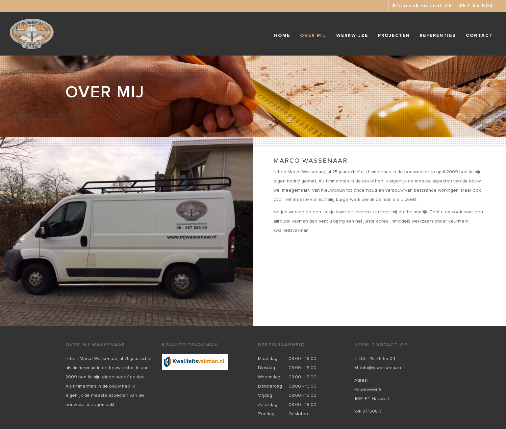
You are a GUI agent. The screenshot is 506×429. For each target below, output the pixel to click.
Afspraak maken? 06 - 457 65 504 (442, 5)
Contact (479, 35)
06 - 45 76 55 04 (377, 358)
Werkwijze (352, 35)
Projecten (394, 35)
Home (282, 35)
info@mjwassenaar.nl (382, 368)
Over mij (313, 35)
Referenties (438, 35)
